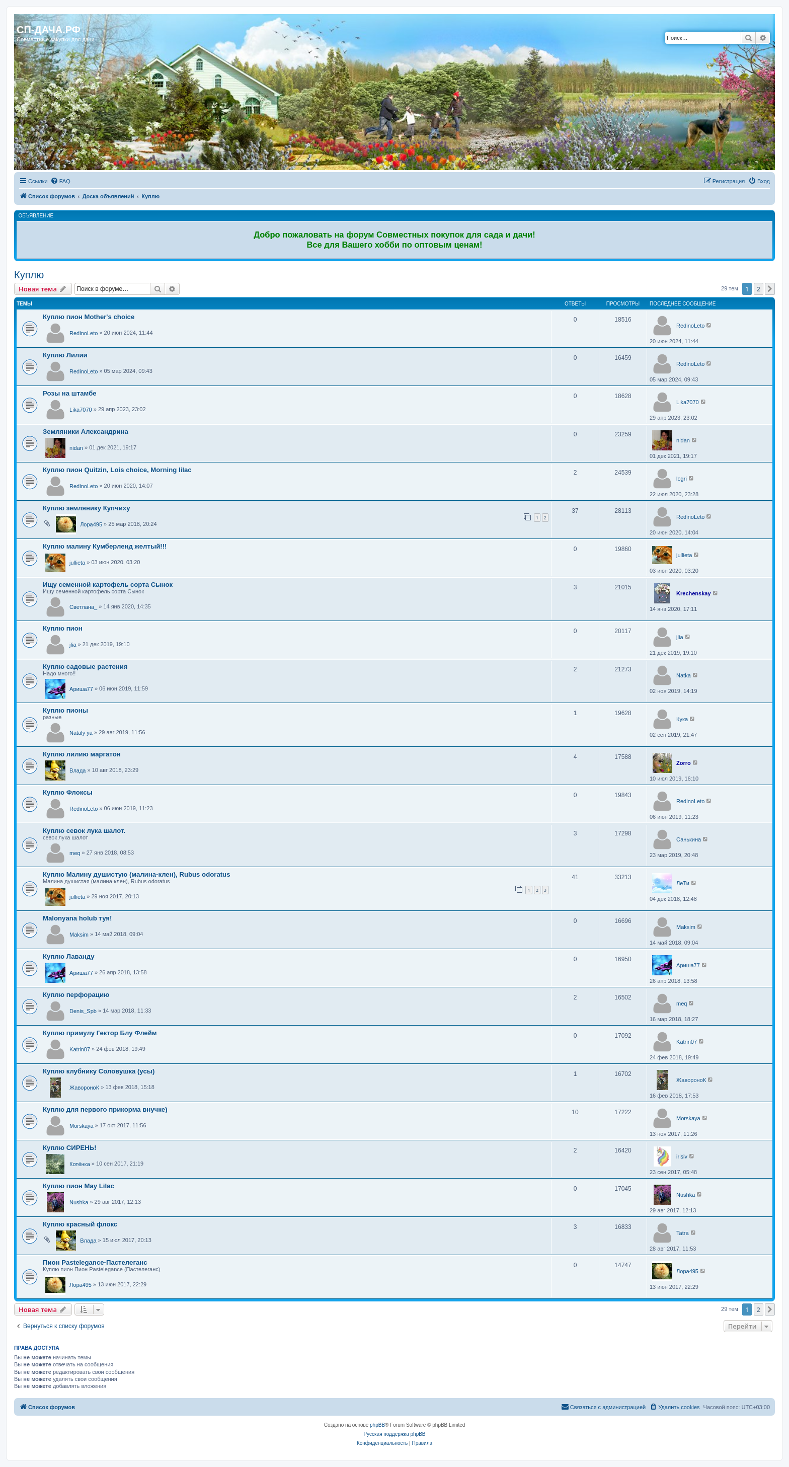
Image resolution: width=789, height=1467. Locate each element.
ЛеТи (682, 883)
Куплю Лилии (65, 355)
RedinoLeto (83, 333)
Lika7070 (80, 410)
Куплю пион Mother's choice (88, 317)
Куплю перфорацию (76, 994)
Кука (682, 719)
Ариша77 (81, 689)
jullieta (77, 563)
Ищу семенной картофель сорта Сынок (108, 584)
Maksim (79, 935)
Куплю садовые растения (85, 666)
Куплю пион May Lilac (78, 1186)
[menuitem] (60, 181)
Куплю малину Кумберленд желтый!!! (105, 546)
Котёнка (79, 1164)
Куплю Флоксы (68, 792)
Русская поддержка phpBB (394, 1434)
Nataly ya (81, 733)
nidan (76, 448)
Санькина (688, 839)
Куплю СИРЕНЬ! (70, 1147)
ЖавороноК (84, 1088)
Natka (683, 675)
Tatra (682, 1233)
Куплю (29, 274)
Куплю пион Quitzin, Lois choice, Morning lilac (117, 470)
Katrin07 (79, 1049)
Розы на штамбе (70, 393)
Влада (77, 770)
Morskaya (81, 1126)
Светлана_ (83, 607)
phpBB (377, 1425)
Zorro (683, 763)
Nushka (78, 1202)
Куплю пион (63, 628)
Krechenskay (693, 593)
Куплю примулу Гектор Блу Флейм (100, 1033)
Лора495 (91, 524)
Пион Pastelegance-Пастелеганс (95, 1262)
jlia (72, 645)
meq (74, 853)
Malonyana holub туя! (77, 918)
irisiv (681, 1156)
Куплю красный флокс (80, 1224)
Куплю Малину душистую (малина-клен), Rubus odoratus (136, 874)
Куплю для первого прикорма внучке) (105, 1109)
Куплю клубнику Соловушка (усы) (98, 1071)
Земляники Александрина (85, 431)
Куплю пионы (65, 710)
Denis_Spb (83, 1011)
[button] (770, 289)
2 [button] (758, 288)
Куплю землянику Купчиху (86, 508)
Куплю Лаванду (69, 956)
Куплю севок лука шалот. (84, 830)
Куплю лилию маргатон (82, 754)
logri (681, 479)
